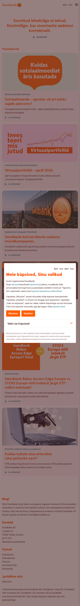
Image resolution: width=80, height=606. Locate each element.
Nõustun (13, 313)
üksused (15, 284)
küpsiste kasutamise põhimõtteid (46, 291)
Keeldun (28, 313)
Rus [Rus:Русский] (61, 269)
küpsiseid (34, 284)
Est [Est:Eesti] (56, 269)
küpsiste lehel (59, 306)
